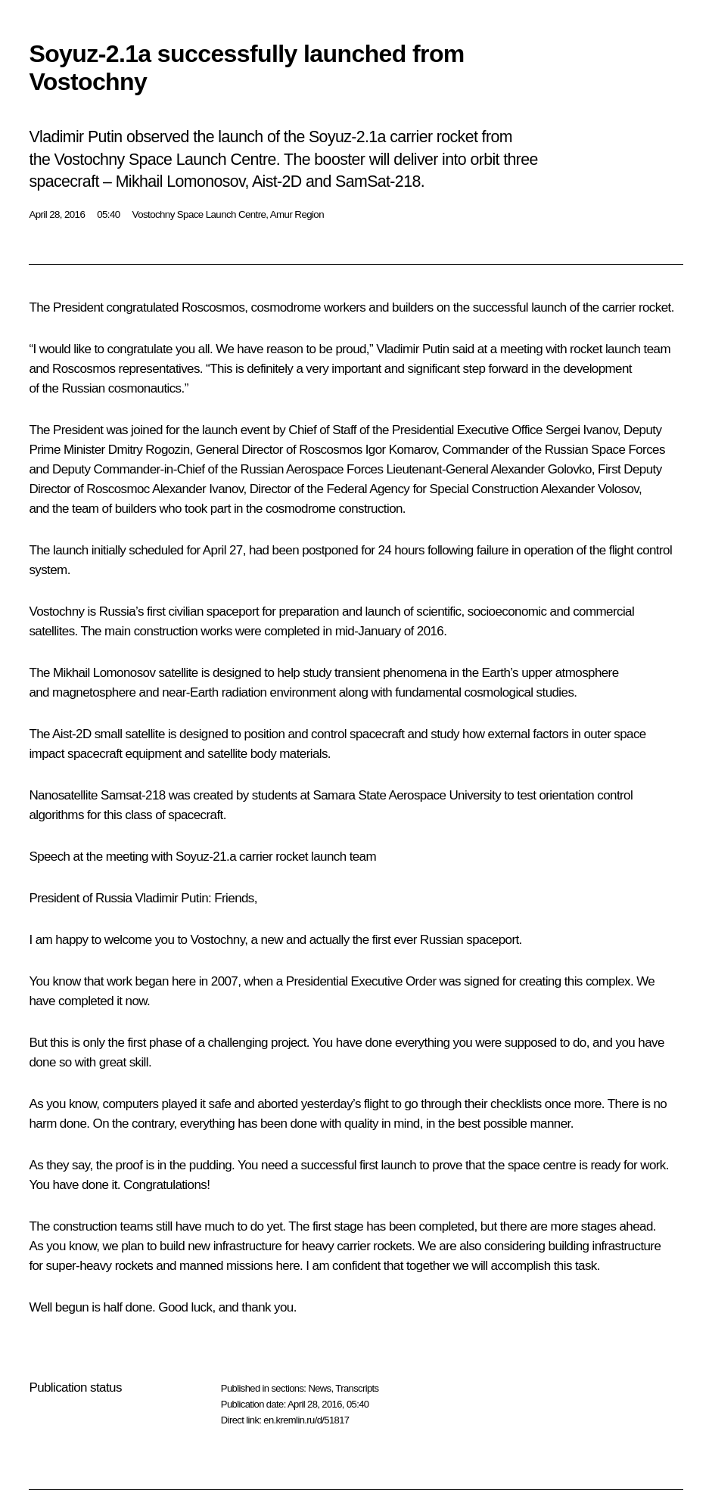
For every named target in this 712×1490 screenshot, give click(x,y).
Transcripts (356, 1388)
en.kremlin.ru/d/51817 (306, 1420)
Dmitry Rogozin (149, 449)
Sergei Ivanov (581, 430)
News (319, 1388)
